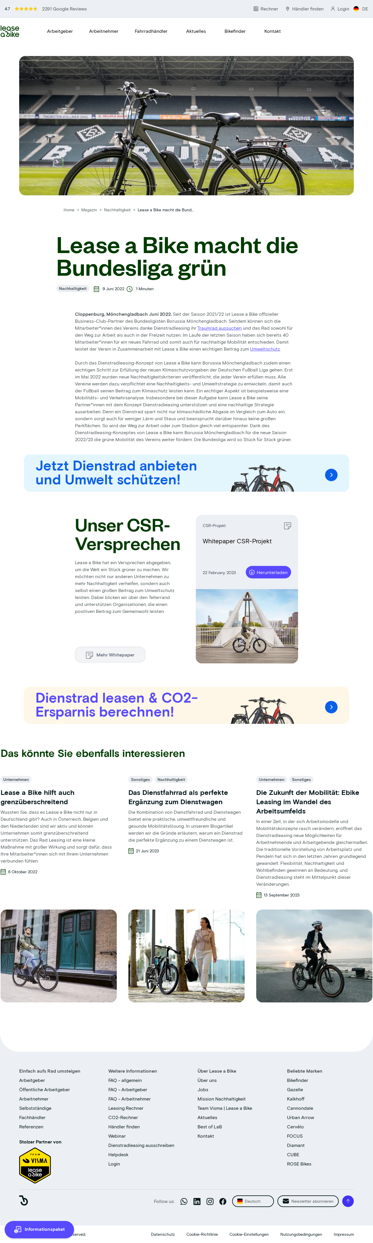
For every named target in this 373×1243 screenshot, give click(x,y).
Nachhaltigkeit (118, 209)
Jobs (203, 1089)
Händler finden (124, 1126)
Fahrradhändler (151, 31)
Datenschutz (163, 1234)
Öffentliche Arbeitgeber (44, 1089)
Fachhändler (32, 1117)
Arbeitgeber (60, 31)
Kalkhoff (295, 1098)
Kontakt (272, 31)
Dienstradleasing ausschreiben (141, 1145)
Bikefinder (235, 31)
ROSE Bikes (299, 1163)
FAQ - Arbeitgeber (127, 1089)
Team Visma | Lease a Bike (225, 1108)
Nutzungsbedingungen (301, 1234)
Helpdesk (118, 1154)
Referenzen (31, 1126)
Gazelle (295, 1089)
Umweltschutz (265, 348)
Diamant (296, 1145)
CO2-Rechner (123, 1117)
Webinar (117, 1136)
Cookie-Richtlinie (202, 1234)
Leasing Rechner (126, 1108)
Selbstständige (35, 1108)
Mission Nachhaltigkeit (222, 1098)
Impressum (344, 1234)
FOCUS (295, 1136)
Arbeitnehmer (104, 31)
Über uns (207, 1080)
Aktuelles (196, 31)
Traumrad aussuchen (220, 328)
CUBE (293, 1154)
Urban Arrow (300, 1117)
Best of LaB (210, 1126)
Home (69, 209)
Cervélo (295, 1126)
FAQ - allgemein (125, 1080)
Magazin (89, 209)
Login (114, 1163)
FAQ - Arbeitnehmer (129, 1098)
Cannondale (300, 1108)
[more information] (39, 1229)
